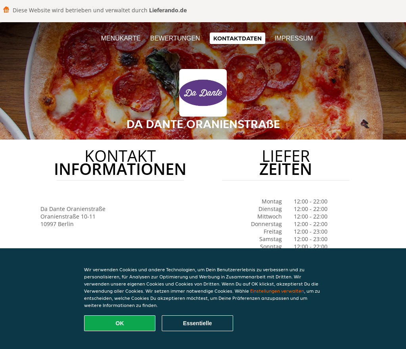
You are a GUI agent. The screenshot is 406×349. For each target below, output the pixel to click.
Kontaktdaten (237, 38)
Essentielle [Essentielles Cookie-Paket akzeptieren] (197, 323)
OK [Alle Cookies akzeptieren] (120, 323)
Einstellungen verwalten (277, 291)
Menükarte (121, 38)
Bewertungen (175, 38)
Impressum (293, 38)
